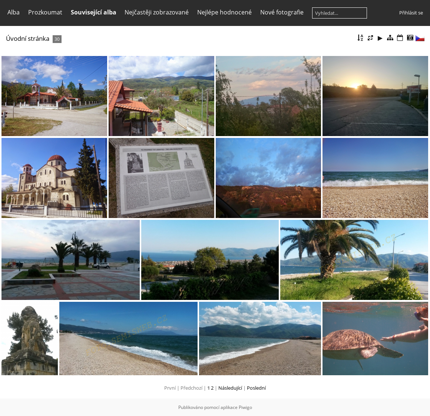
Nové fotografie (282, 12)
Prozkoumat (45, 12)
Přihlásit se (411, 12)
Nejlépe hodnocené (224, 12)
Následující (230, 387)
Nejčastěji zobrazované (157, 12)
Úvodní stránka (27, 38)
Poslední (256, 387)
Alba (13, 12)
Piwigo (245, 407)
